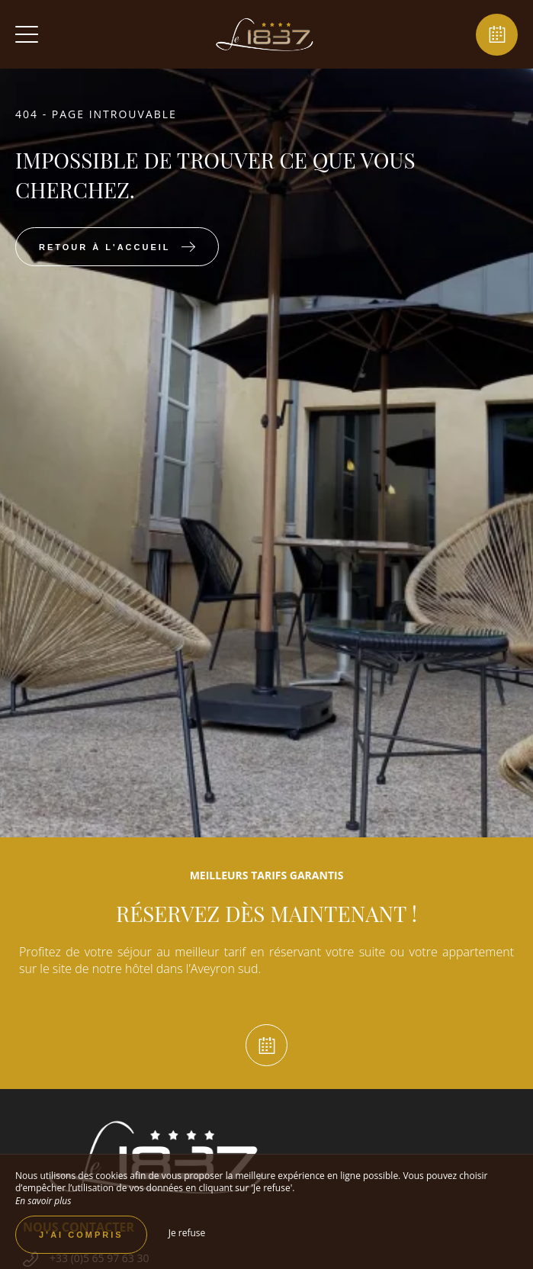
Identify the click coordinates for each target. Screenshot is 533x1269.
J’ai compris (81, 1234)
